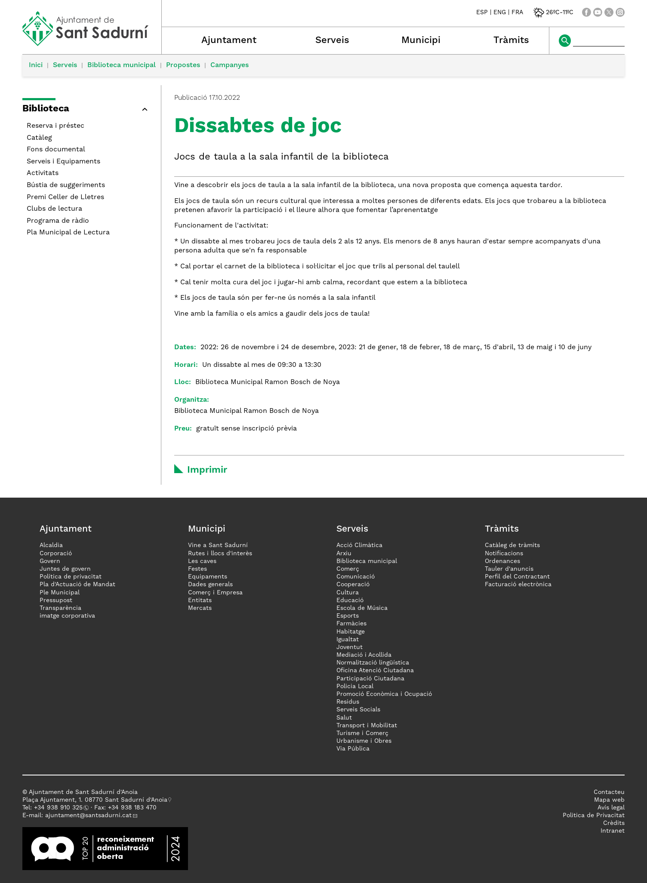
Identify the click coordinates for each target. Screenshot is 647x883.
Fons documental (56, 149)
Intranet (613, 831)
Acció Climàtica (359, 545)
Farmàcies (351, 624)
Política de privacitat (71, 577)
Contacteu (609, 792)
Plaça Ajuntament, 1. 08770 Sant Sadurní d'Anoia (94, 800)
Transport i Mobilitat (366, 726)
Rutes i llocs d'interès (220, 554)
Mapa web (609, 800)
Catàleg (39, 138)
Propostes (183, 65)
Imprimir (207, 470)
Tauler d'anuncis (509, 569)
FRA (517, 12)
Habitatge (350, 632)
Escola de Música (362, 608)
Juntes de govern (65, 569)
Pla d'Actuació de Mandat (77, 584)
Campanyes (229, 65)
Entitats (200, 600)
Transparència (60, 608)
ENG (499, 12)
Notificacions (504, 554)
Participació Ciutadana (370, 679)
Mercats (200, 608)
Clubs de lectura (54, 209)
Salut (344, 718)
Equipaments (207, 577)
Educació (350, 600)
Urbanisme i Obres (363, 741)
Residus (347, 702)
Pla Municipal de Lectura (68, 232)
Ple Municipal (60, 593)
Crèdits (614, 823)
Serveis (332, 40)
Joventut (349, 647)
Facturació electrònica (518, 584)
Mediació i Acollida (363, 655)
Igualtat (347, 640)
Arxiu (343, 554)
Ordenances (502, 561)
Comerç (347, 569)
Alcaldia (51, 545)
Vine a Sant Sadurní (218, 545)
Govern (50, 561)
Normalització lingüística (372, 663)
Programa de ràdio (58, 221)
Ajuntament (228, 40)
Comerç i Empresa (215, 593)
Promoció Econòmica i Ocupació (384, 694)
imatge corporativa (67, 616)
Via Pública (353, 749)
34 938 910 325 (60, 808)
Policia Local (354, 686)
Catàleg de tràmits (512, 545)
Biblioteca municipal (121, 65)
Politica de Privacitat (594, 815)
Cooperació (353, 584)
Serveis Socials (358, 710)
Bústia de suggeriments (66, 185)
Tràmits (511, 40)
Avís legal (611, 808)
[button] (87, 110)
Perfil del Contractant (517, 577)
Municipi (421, 40)
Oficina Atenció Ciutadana (375, 671)
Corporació (56, 554)
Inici (36, 65)
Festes (197, 569)
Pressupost (56, 600)
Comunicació (355, 577)
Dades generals (210, 584)
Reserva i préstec (55, 126)
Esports (347, 616)
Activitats (43, 173)
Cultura (347, 593)
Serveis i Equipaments (63, 161)
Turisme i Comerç (362, 733)
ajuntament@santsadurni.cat (88, 815)
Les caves (202, 561)
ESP (482, 12)
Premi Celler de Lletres (65, 197)
